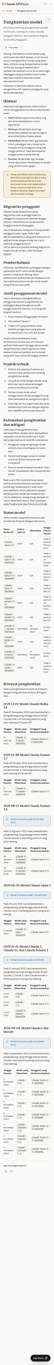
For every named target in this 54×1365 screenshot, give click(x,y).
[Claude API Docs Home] (15, 4)
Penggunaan (31, 316)
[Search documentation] (45, 4)
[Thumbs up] (5, 1171)
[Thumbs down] (11, 1171)
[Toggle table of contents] (48, 19)
